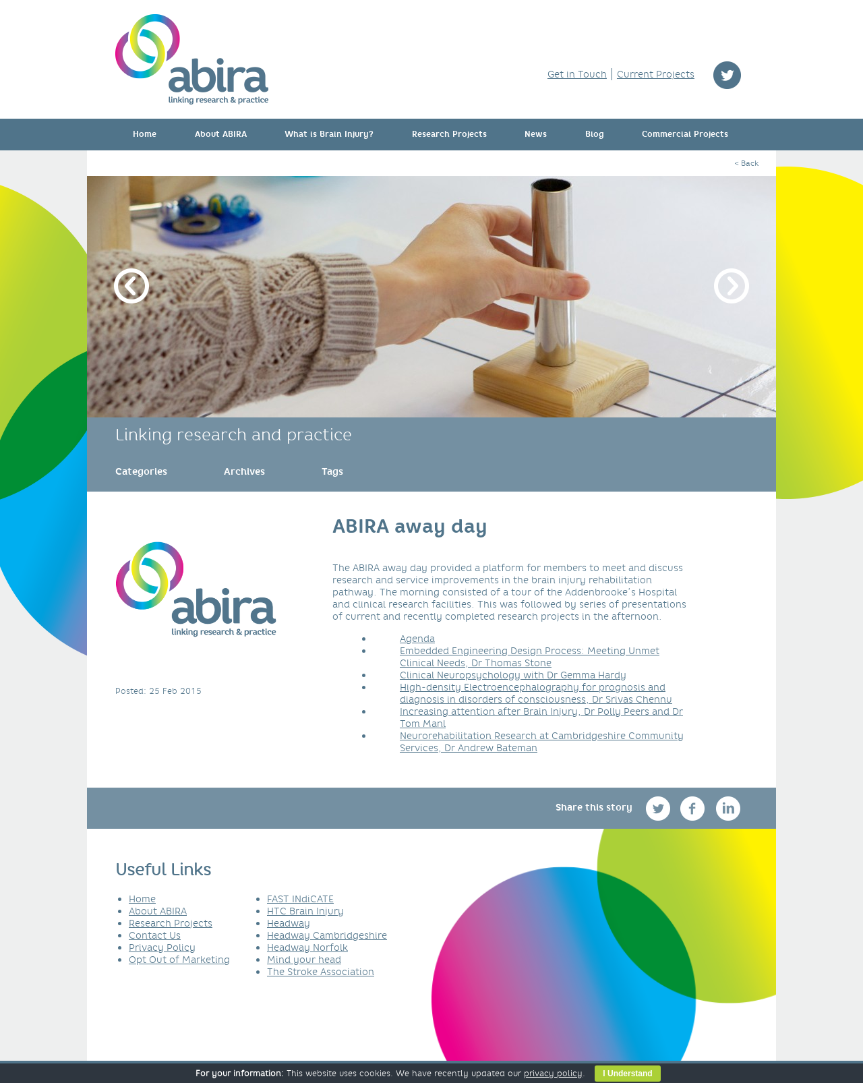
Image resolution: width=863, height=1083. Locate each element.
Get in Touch (577, 74)
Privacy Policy (162, 947)
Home (144, 134)
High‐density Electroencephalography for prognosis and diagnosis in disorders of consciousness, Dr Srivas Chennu (536, 693)
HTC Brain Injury (305, 911)
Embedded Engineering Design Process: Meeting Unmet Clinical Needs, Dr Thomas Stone (529, 657)
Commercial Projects (685, 134)
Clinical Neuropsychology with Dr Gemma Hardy (513, 675)
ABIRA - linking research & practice (191, 59)
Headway (288, 923)
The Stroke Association (320, 972)
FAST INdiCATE (300, 899)
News (536, 134)
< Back (746, 163)
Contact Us (155, 935)
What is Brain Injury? (329, 134)
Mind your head (304, 960)
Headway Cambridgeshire (327, 935)
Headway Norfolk (307, 947)
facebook (694, 808)
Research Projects (449, 134)
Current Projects (655, 74)
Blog (594, 134)
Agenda (417, 639)
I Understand (627, 1073)
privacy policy (553, 1073)
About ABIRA (221, 134)
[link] (141, 471)
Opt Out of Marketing (179, 960)
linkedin (728, 808)
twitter (727, 75)
